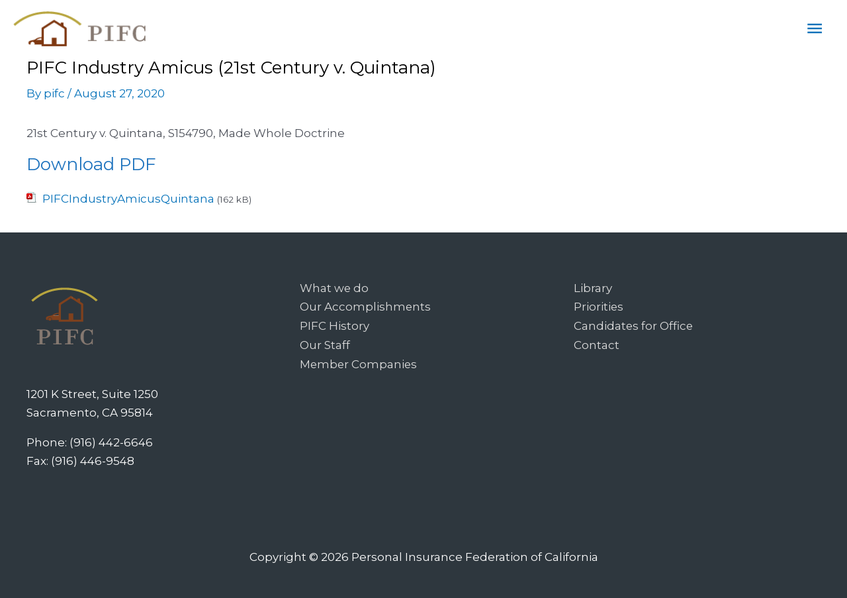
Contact (596, 343)
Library (593, 288)
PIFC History (334, 325)
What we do (334, 288)
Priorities (599, 306)
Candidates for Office (634, 325)
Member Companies (359, 362)
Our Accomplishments (365, 306)
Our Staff (325, 343)
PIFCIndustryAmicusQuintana (128, 198)
